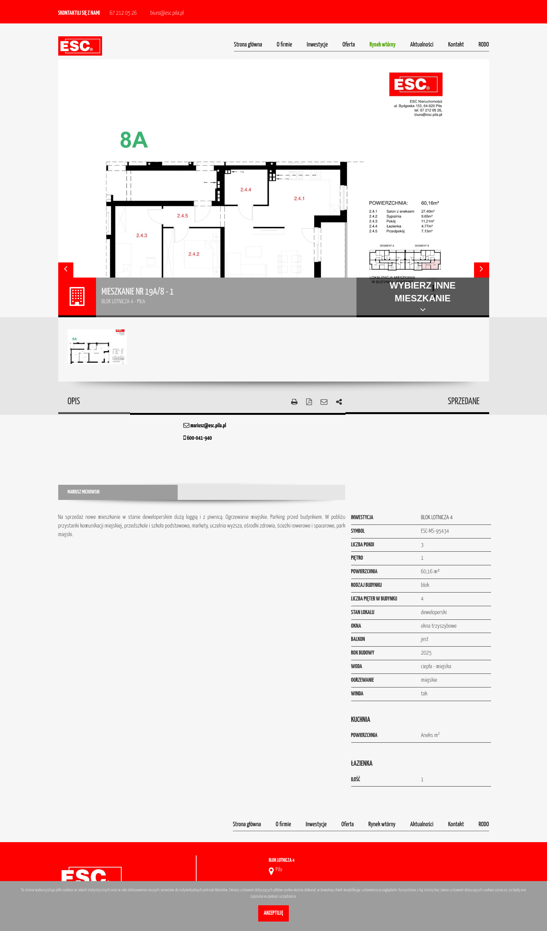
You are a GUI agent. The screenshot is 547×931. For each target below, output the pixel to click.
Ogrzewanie (362, 680)
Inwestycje (317, 45)
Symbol (358, 531)
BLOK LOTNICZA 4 (437, 517)
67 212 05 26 (123, 13)
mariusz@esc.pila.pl (204, 425)
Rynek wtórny (383, 45)
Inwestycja (362, 517)
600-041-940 (197, 438)
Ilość (355, 779)
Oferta (348, 45)
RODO (484, 45)
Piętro (357, 558)
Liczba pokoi (362, 545)
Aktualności (422, 45)
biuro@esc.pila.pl (167, 13)
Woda (357, 666)
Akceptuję (273, 913)
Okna (356, 626)
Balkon (358, 639)
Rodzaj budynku (366, 585)
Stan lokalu (363, 612)
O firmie (284, 45)
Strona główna (248, 45)
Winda (357, 694)
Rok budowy (363, 653)
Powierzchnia (364, 571)
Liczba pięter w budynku (374, 599)
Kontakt (456, 45)
